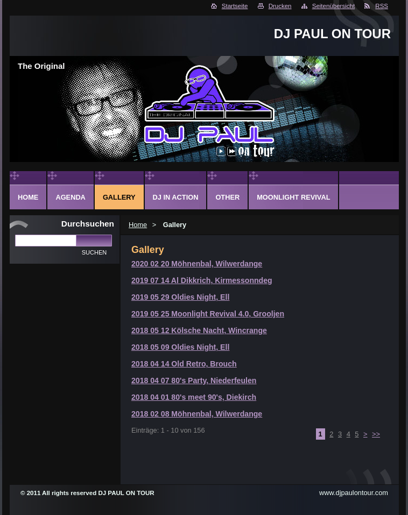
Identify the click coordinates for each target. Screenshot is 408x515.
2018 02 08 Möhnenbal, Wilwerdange (196, 414)
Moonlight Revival (293, 197)
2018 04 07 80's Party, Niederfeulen (193, 380)
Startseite (235, 6)
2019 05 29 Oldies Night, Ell (180, 297)
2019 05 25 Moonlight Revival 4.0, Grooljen (207, 313)
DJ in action (176, 197)
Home (138, 225)
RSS (381, 6)
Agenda (70, 197)
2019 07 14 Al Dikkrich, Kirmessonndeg (201, 280)
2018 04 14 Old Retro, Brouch (184, 363)
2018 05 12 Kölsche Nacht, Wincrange (199, 330)
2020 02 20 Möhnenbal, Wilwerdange (196, 263)
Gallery (119, 197)
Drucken (280, 6)
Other (227, 197)
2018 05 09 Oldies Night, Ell (180, 347)
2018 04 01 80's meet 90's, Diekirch (193, 397)
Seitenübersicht (333, 6)
